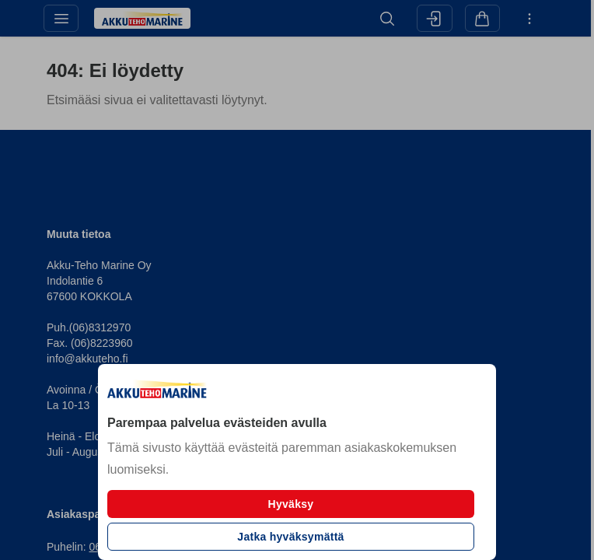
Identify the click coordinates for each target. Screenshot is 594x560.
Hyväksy (291, 504)
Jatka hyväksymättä (290, 536)
